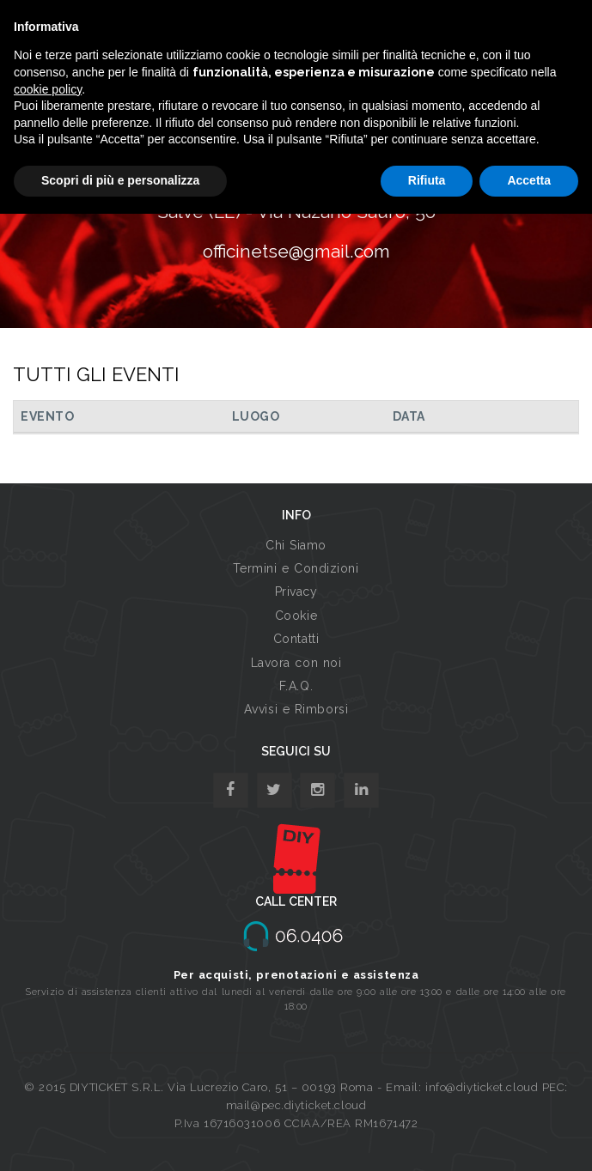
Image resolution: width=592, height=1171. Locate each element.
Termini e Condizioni (295, 568)
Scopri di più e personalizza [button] (120, 180)
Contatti (296, 639)
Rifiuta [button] (427, 180)
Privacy (296, 591)
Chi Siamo (296, 545)
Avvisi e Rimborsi (296, 709)
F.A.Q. (296, 686)
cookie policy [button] (48, 89)
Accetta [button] (529, 180)
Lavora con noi (296, 663)
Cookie (296, 615)
